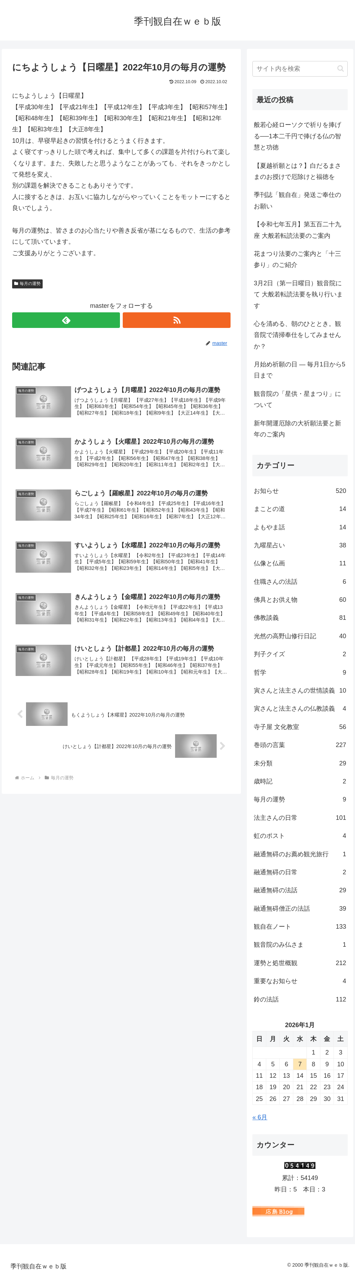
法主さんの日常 (300, 817)
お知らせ (300, 490)
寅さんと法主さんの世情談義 (300, 690)
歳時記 (300, 781)
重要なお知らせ (300, 981)
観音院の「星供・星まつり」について (297, 399)
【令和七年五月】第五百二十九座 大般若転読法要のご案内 (297, 230)
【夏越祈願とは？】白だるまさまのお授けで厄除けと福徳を (297, 171)
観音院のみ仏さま (300, 944)
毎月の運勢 (27, 283)
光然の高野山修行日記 (300, 636)
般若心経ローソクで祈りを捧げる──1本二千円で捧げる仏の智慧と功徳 (297, 136)
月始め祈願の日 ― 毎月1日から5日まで (299, 370)
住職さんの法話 (300, 581)
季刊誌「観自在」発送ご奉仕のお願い (297, 200)
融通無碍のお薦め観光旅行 (300, 854)
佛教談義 (300, 617)
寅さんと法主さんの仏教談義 (300, 708)
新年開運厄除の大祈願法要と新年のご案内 (297, 429)
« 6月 (259, 1117)
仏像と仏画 (300, 563)
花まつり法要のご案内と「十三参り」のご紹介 (297, 259)
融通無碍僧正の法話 (300, 908)
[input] (299, 69)
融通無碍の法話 (300, 890)
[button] (341, 68)
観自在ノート (300, 926)
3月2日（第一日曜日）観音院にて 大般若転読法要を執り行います (298, 294)
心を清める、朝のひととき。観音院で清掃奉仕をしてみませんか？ (297, 335)
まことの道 (300, 508)
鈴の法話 (300, 999)
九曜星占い (300, 545)
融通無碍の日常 (300, 872)
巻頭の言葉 (300, 745)
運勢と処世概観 (300, 963)
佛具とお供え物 (300, 599)
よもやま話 (300, 527)
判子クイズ (300, 654)
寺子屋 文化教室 (300, 726)
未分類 (300, 763)
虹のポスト (300, 835)
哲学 (300, 672)
